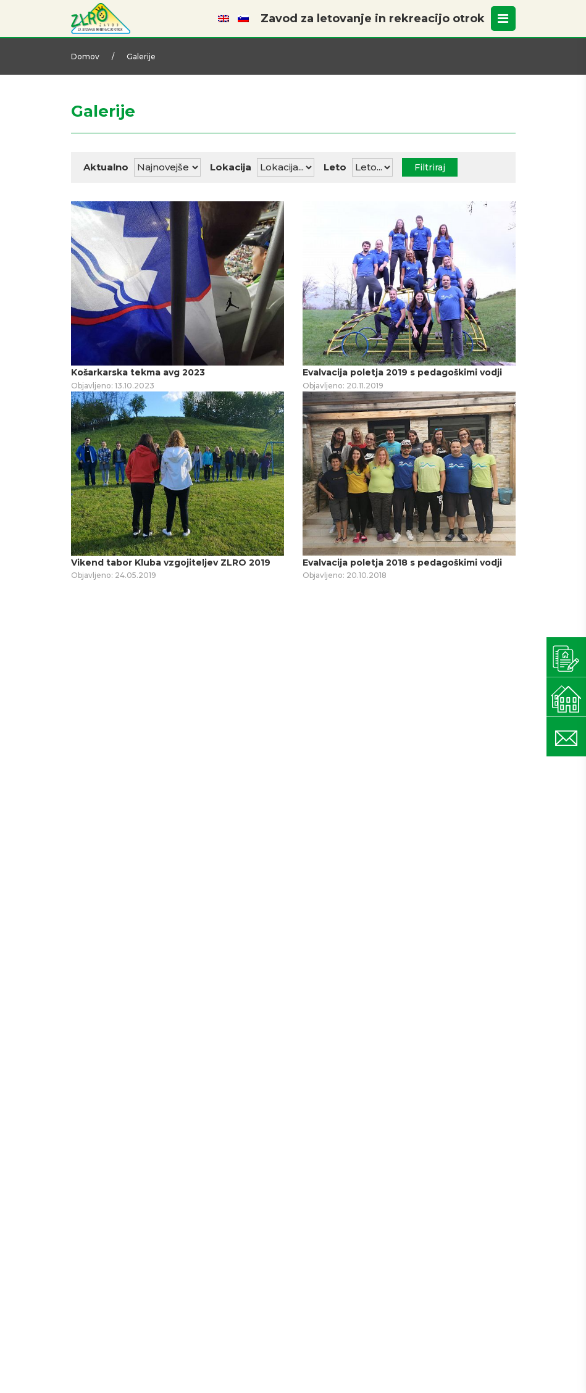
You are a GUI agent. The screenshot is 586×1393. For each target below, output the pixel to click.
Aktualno (105, 167)
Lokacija (230, 167)
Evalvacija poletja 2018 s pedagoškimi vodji (402, 562)
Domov (85, 56)
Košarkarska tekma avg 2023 (138, 372)
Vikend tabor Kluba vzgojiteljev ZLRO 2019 (170, 562)
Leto (335, 167)
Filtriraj (429, 167)
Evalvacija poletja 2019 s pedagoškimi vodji (402, 372)
